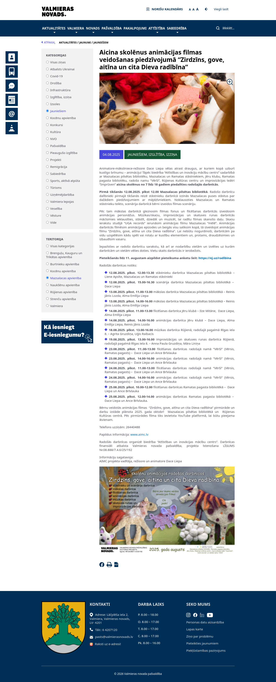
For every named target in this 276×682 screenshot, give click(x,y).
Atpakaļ (48, 42)
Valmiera (75, 29)
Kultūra (55, 132)
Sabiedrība (177, 29)
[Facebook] (102, 566)
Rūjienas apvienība (63, 292)
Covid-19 (56, 76)
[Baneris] (67, 329)
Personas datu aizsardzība (205, 622)
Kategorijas (56, 55)
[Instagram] (189, 615)
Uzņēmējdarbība (62, 194)
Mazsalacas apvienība (65, 278)
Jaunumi (12, 100)
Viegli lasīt (221, 9)
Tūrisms (55, 188)
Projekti (55, 160)
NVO (53, 139)
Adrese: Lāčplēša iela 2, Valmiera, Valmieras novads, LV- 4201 (110, 619)
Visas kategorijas (62, 246)
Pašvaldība (111, 29)
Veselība (56, 208)
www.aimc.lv (139, 434)
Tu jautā (12, 86)
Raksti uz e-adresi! (108, 644)
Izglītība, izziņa (60, 97)
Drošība (55, 83)
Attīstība (156, 29)
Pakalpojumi (135, 28)
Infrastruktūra (60, 90)
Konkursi (56, 125)
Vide (53, 222)
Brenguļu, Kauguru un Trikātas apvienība (64, 255)
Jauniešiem (58, 111)
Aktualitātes (53, 29)
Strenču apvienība (63, 299)
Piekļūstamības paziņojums (205, 650)
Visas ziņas (58, 62)
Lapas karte (194, 629)
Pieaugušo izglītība (63, 153)
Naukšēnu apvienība (65, 285)
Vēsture (55, 215)
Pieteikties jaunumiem (12, 114)
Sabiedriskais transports (12, 71)
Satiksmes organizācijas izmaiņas (12, 128)
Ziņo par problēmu (199, 636)
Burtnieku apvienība (64, 264)
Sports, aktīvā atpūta (65, 181)
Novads (93, 29)
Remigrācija (58, 167)
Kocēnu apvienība (63, 118)
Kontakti (12, 57)
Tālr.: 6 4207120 (106, 630)
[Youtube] (211, 615)
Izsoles (55, 104)
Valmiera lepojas (62, 201)
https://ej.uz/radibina (215, 258)
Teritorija (54, 239)
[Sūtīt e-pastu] (92, 637)
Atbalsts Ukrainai (62, 69)
